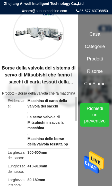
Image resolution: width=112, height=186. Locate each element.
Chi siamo (95, 83)
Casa (95, 34)
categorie (95, 46)
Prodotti (8, 93)
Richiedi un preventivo (95, 114)
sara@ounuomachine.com (46, 11)
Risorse (95, 71)
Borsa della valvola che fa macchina (46, 93)
